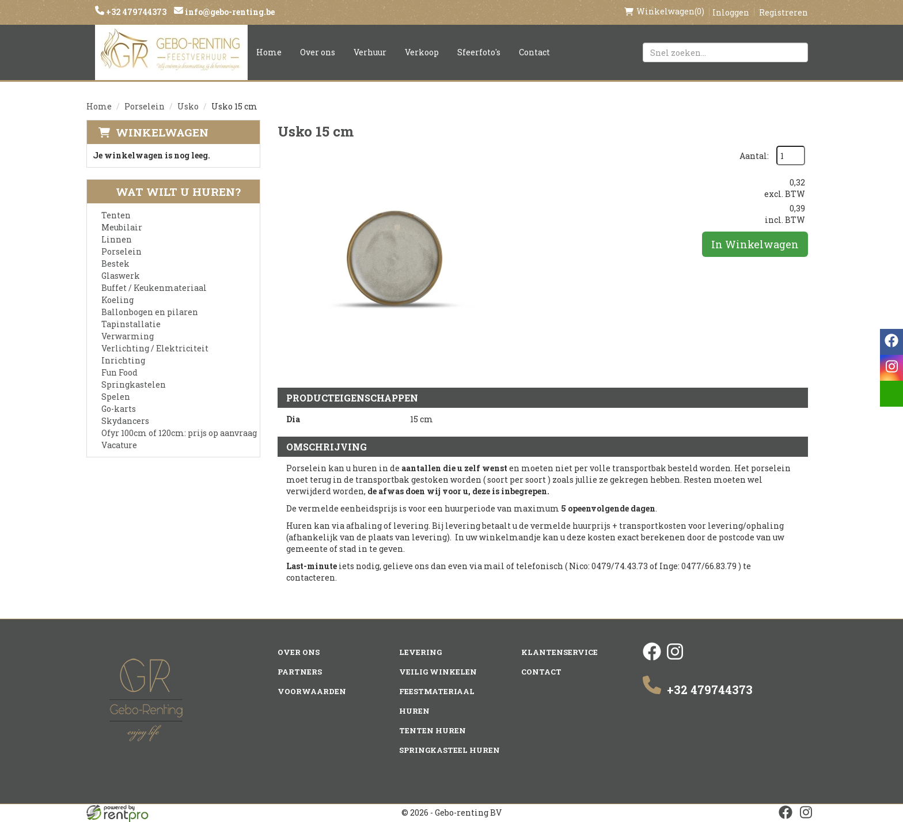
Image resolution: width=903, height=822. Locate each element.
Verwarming (127, 336)
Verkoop (422, 52)
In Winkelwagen (755, 244)
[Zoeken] (794, 52)
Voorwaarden (312, 691)
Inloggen (730, 12)
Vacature (119, 445)
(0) (664, 11)
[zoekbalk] (725, 52)
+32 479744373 (135, 11)
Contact (534, 52)
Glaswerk (120, 275)
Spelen (115, 396)
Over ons (317, 52)
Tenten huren (432, 730)
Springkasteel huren (449, 750)
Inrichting (123, 360)
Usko (188, 106)
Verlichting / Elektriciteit (154, 348)
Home (269, 52)
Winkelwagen (162, 132)
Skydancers (125, 420)
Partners (300, 671)
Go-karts (118, 408)
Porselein (144, 106)
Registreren (783, 12)
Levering (420, 652)
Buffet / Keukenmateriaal (154, 287)
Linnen (116, 239)
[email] (891, 394)
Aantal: (754, 155)
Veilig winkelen (438, 671)
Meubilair (121, 227)
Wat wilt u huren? (169, 191)
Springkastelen (133, 384)
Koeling (117, 299)
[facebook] (652, 657)
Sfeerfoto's (478, 52)
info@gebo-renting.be (229, 11)
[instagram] (675, 657)
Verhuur (370, 52)
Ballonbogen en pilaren (149, 311)
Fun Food (119, 372)
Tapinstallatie (131, 324)
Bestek (115, 263)
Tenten (116, 215)
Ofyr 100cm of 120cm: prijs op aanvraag (179, 432)
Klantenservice (559, 652)
